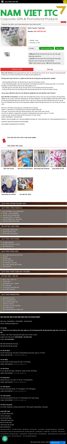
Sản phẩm (11, 24)
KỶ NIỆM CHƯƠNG (8, 242)
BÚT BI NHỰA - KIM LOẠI (10, 262)
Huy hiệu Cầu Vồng (25, 194)
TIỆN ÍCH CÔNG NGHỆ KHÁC (11, 221)
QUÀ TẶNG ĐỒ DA (8, 246)
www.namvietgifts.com (12, 119)
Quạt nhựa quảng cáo (10, 302)
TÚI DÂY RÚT (6, 281)
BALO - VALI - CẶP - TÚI (9, 279)
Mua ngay (59, 48)
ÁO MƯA (5, 257)
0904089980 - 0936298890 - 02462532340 (19, 321)
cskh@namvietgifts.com (11, 323)
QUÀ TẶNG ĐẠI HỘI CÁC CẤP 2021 (13, 255)
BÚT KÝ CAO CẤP (8, 261)
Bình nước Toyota (9, 168)
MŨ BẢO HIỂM (7, 259)
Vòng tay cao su (8, 304)
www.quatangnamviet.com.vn (58, 119)
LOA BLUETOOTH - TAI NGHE (11, 217)
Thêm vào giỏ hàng (47, 48)
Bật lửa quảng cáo (9, 300)
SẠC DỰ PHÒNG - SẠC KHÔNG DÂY (13, 211)
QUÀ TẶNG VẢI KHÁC (9, 289)
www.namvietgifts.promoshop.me (28, 119)
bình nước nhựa (12, 137)
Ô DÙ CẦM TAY (7, 266)
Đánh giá (50, 69)
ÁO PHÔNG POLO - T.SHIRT (11, 283)
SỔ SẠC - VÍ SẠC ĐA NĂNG (10, 213)
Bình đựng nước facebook (41, 168)
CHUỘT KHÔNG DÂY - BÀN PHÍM (12, 219)
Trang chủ (4, 24)
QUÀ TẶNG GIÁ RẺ (35, 24)
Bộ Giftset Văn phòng (10, 233)
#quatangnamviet (13, 124)
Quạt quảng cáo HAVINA (9, 194)
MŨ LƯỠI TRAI (7, 285)
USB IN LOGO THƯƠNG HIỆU (11, 215)
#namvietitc (21, 124)
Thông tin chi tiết (17, 69)
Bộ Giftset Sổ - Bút (9, 231)
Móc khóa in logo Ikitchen (25, 168)
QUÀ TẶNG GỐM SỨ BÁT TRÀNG (12, 264)
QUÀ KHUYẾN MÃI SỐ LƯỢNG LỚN (13, 309)
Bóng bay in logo (8, 298)
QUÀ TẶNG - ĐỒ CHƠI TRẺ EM (11, 305)
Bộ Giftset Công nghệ (10, 230)
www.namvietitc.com (43, 119)
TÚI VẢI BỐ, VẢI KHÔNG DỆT (11, 287)
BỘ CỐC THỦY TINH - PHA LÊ (11, 244)
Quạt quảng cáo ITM (58, 168)
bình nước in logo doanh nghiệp (26, 137)
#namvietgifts (4, 124)
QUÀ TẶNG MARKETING (22, 24)
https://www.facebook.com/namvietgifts (17, 121)
